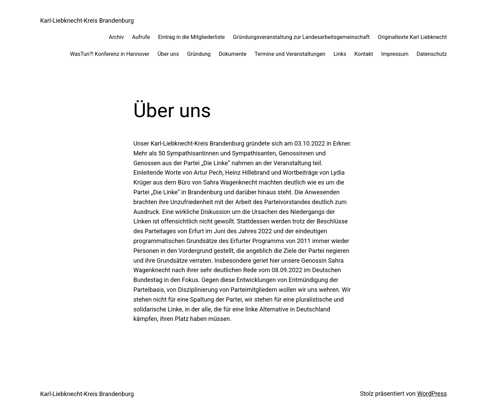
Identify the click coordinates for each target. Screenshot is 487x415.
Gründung (199, 54)
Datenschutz (432, 54)
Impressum (395, 54)
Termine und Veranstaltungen (290, 54)
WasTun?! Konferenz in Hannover (109, 54)
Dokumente (233, 54)
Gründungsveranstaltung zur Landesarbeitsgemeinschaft (301, 37)
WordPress (432, 393)
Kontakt (363, 54)
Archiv (116, 37)
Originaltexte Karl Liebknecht (412, 37)
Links (339, 54)
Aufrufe (141, 37)
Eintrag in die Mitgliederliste (191, 37)
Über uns (168, 54)
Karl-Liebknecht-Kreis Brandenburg (87, 20)
